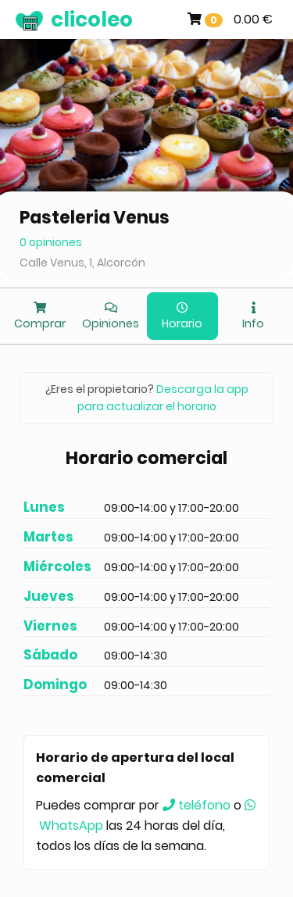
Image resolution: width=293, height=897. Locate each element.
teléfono (196, 805)
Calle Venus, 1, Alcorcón (82, 262)
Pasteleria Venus (95, 217)
